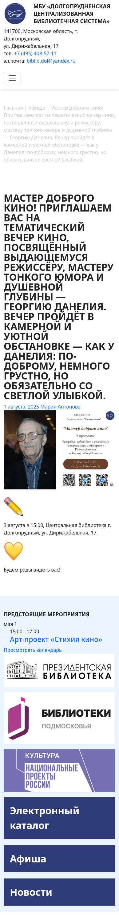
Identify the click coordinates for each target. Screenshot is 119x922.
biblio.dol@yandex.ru (51, 60)
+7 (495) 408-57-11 (35, 53)
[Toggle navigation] (12, 78)
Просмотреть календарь (33, 650)
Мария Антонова (60, 406)
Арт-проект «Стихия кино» (56, 639)
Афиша (28, 858)
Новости (31, 892)
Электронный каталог (44, 818)
